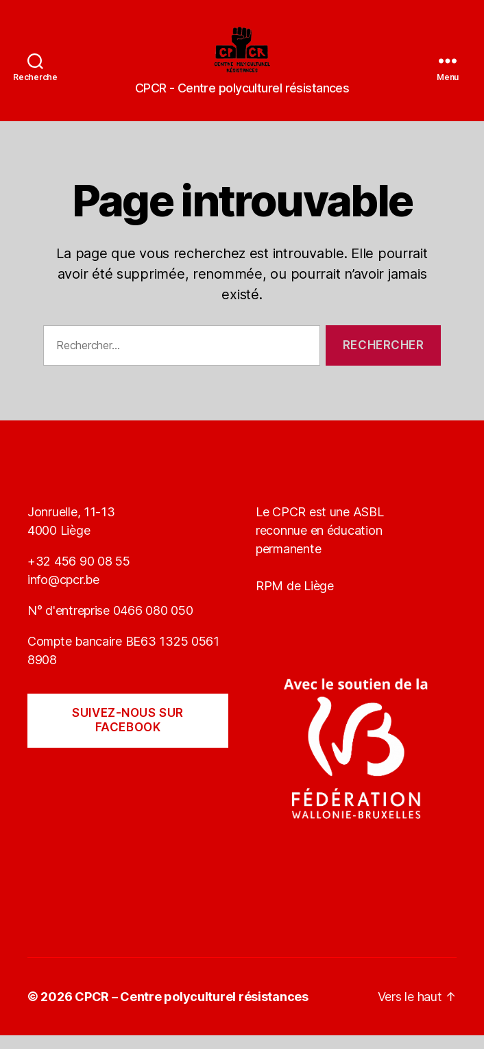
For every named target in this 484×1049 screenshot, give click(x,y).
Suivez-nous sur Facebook (128, 734)
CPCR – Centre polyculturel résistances (191, 1010)
